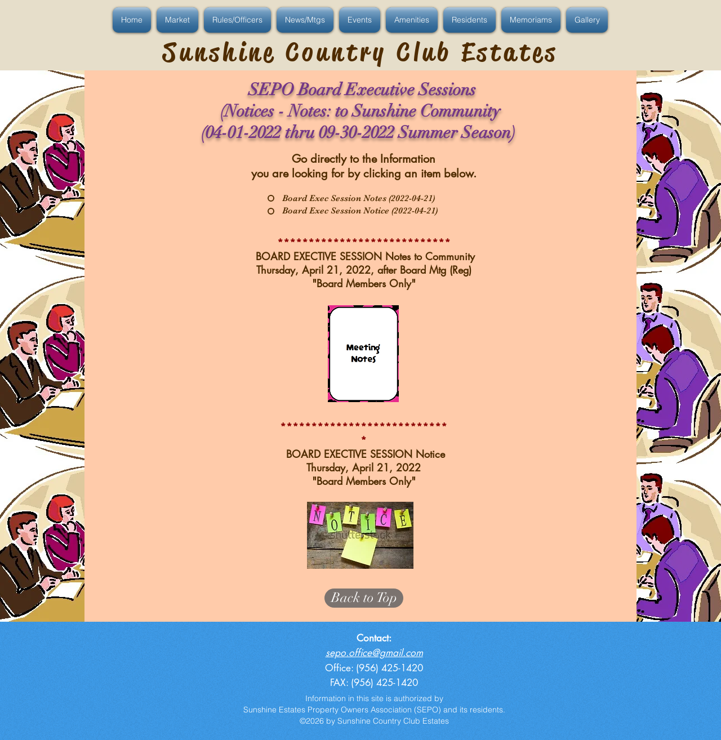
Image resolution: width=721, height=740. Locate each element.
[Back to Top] (363, 598)
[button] (133, 20)
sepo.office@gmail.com (374, 653)
